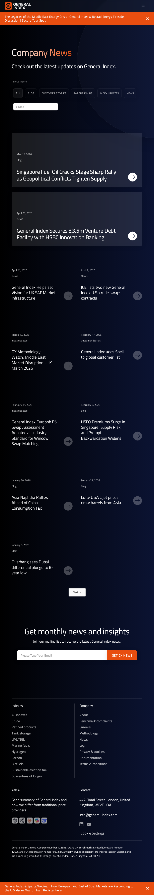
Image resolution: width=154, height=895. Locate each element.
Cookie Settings (92, 834)
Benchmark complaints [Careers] (95, 722)
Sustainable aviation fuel (30, 771)
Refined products (24, 728)
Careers (85, 728)
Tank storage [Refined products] (21, 734)
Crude (16, 722)
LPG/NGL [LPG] (18, 740)
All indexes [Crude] (19, 715)
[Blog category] (31, 94)
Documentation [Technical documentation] (90, 758)
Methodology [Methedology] (88, 734)
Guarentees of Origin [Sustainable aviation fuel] (27, 777)
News (83, 740)
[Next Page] (77, 592)
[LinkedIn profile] (15, 821)
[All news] (18, 94)
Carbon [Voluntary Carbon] (17, 758)
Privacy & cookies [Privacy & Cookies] (92, 752)
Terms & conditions (93, 765)
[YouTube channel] (22, 821)
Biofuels (17, 765)
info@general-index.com (98, 815)
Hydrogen (19, 752)
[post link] (77, 160)
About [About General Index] (83, 715)
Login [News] (83, 746)
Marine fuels (21, 746)
